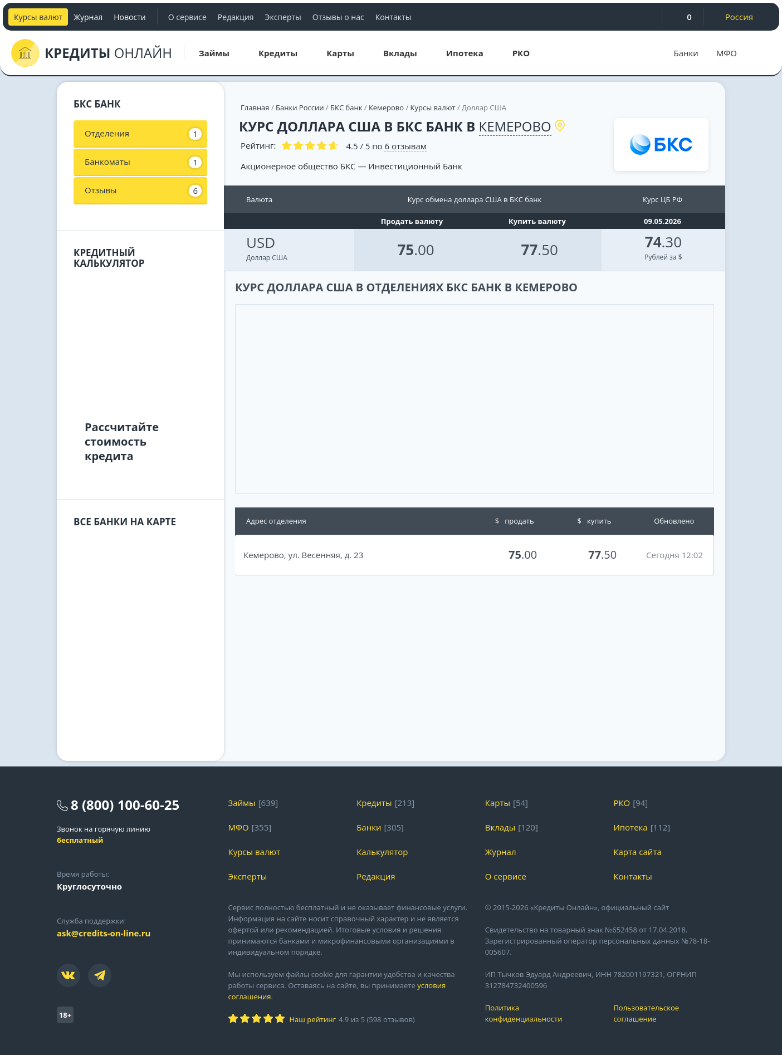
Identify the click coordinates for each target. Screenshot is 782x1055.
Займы (242, 802)
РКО (621, 802)
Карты (497, 802)
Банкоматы (143, 162)
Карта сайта (637, 851)
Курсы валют (38, 17)
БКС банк (346, 107)
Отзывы (143, 190)
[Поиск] (760, 53)
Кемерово (386, 107)
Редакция (236, 17)
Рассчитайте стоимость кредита (122, 441)
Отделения (143, 134)
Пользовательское (669, 1013)
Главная (255, 107)
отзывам (405, 146)
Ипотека (630, 827)
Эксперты (283, 17)
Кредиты (374, 802)
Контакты (393, 17)
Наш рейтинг (313, 1019)
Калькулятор (382, 851)
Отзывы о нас (338, 17)
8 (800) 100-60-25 (125, 804)
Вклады (500, 827)
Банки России (300, 107)
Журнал (88, 17)
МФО (726, 52)
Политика (541, 1013)
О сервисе (187, 17)
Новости (129, 17)
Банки (686, 52)
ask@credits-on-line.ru (103, 933)
